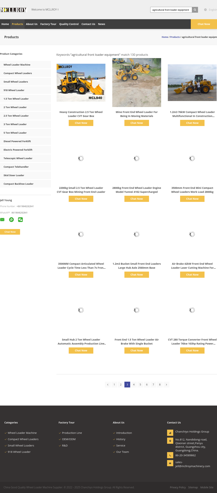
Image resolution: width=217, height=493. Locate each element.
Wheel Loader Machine (17, 64)
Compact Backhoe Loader (18, 183)
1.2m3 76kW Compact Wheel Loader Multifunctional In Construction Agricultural (192, 116)
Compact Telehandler (16, 166)
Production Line (70, 433)
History (119, 439)
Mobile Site (206, 487)
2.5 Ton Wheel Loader (16, 115)
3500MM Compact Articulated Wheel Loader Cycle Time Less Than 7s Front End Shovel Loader (81, 267)
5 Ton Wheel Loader (15, 132)
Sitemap (193, 487)
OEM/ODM (67, 439)
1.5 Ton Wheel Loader (16, 98)
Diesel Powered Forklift (17, 141)
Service (119, 445)
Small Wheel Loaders (16, 81)
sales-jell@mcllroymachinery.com (186, 464)
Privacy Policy (178, 487)
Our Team (121, 452)
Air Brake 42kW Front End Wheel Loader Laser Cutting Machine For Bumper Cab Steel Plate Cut (192, 267)
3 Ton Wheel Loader (15, 124)
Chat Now (204, 24)
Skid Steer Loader (14, 175)
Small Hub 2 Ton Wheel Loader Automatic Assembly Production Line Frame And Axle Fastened (81, 343)
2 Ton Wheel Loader (15, 107)
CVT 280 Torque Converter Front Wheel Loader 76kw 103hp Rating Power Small (192, 343)
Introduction (122, 433)
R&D (63, 445)
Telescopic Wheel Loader (18, 158)
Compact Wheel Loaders (18, 73)
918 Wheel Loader (14, 90)
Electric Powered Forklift (18, 149)
